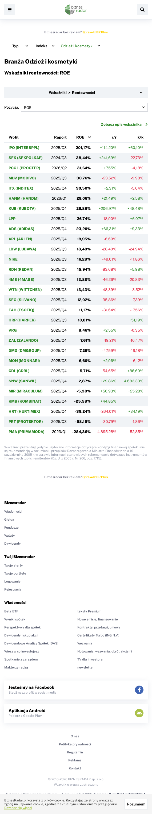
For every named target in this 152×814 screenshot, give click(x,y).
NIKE (13, 259)
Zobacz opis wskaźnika (124, 124)
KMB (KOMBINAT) (25, 401)
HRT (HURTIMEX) (24, 411)
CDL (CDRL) (19, 371)
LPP (12, 219)
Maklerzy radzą (16, 667)
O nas (75, 736)
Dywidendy (12, 543)
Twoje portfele (15, 573)
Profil (14, 137)
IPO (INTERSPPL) (24, 148)
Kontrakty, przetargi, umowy (98, 627)
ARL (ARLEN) (20, 239)
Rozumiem (136, 804)
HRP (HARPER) (22, 320)
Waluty (9, 535)
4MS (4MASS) (21, 279)
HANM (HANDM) (24, 198)
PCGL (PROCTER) (24, 168)
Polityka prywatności (75, 744)
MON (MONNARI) (24, 361)
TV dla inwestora (90, 659)
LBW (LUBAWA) (22, 249)
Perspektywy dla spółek (22, 627)
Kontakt (75, 768)
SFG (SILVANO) (23, 300)
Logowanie (12, 581)
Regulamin (75, 752)
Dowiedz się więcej (18, 808)
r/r (114, 137)
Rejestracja (12, 589)
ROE (80, 137)
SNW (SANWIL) (23, 381)
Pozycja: (76, 107)
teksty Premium (89, 611)
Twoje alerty (13, 565)
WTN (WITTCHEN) (25, 290)
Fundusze (11, 527)
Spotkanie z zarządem (21, 659)
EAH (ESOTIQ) (21, 310)
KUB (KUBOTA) (22, 208)
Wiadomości (13, 511)
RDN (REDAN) (21, 269)
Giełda (9, 519)
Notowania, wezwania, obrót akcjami (104, 651)
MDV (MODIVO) (22, 178)
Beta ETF (11, 611)
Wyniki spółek (14, 619)
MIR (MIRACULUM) (26, 391)
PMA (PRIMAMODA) (27, 432)
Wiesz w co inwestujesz (21, 651)
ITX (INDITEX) (21, 188)
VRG (13, 330)
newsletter (85, 667)
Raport (60, 137)
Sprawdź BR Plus (95, 32)
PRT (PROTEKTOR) (26, 421)
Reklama (75, 760)
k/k (140, 137)
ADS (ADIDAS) (21, 229)
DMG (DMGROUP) (25, 350)
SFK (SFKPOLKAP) (26, 158)
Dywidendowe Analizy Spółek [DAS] (31, 643)
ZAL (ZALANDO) (23, 340)
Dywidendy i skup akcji (21, 635)
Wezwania (84, 643)
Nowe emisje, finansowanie (97, 619)
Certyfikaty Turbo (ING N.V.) (98, 635)
